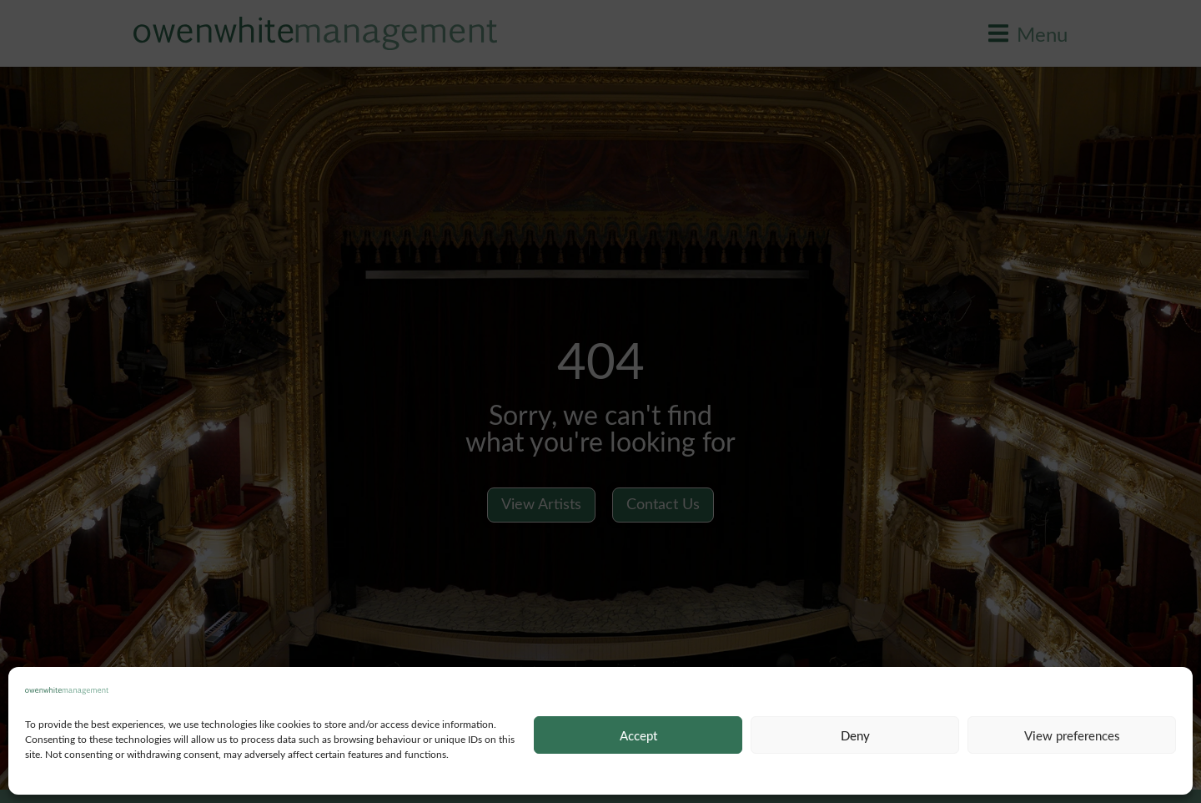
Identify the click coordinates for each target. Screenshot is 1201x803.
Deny (855, 735)
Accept (638, 735)
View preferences (1072, 735)
